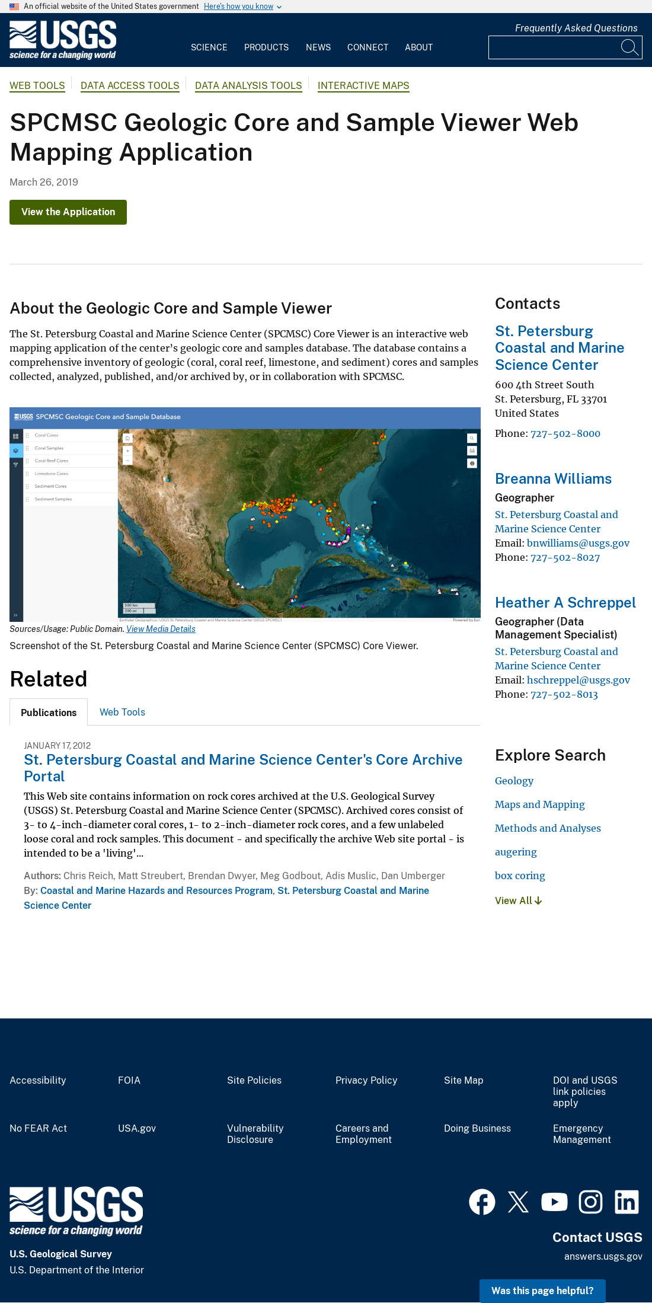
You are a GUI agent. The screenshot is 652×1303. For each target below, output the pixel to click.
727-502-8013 (564, 694)
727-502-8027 (565, 557)
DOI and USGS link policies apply (585, 1092)
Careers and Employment (363, 1134)
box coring (520, 876)
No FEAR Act (38, 1128)
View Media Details (161, 629)
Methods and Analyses (548, 828)
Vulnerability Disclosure (255, 1134)
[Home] (62, 57)
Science (209, 47)
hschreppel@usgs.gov (578, 680)
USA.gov (137, 1128)
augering (516, 852)
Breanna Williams (553, 478)
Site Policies (254, 1080)
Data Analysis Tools (248, 85)
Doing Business (477, 1128)
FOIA (129, 1080)
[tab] (48, 712)
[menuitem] (209, 40)
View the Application (68, 212)
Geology (514, 781)
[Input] (565, 47)
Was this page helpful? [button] (542, 1290)
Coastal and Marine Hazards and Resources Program (156, 890)
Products (266, 47)
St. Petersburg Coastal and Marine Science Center (560, 347)
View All (518, 900)
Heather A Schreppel (566, 602)
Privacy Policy (366, 1080)
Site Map (464, 1080)
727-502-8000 (565, 433)
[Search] (631, 47)
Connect (367, 47)
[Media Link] (245, 515)
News (318, 47)
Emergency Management (582, 1134)
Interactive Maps (364, 85)
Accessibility (37, 1080)
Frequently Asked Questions (576, 28)
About (419, 47)
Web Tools (37, 85)
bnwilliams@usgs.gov (578, 543)
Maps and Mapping (540, 804)
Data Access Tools (130, 85)
